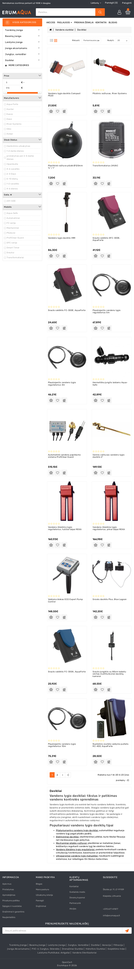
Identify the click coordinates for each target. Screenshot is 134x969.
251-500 (11, 201)
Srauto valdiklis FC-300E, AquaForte (67, 310)
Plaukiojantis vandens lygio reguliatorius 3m (62, 383)
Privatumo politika (11, 900)
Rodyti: (110, 40)
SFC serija (12, 242)
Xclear (10, 134)
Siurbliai (95, 945)
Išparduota (12, 164)
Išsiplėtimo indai (116, 949)
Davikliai (81, 29)
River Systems (14, 124)
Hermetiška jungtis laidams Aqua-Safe (110, 383)
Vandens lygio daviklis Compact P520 (64, 94)
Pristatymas (8, 889)
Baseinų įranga (37, 945)
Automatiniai (13, 218)
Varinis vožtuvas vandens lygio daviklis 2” (108, 456)
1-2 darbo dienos (15, 151)
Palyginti (127, 3)
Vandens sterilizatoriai (84, 952)
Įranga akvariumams (18, 949)
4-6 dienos (12, 188)
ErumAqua (62, 965)
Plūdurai (11, 233)
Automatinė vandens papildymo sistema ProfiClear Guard (64, 456)
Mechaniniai (13, 228)
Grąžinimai (41, 906)
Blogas (113, 22)
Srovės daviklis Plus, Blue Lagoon (110, 599)
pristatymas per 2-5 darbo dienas (20, 157)
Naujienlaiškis (8, 917)
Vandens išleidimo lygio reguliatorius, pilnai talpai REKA (109, 528)
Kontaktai (101, 22)
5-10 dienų (12, 179)
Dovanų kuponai (77, 897)
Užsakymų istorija (44, 895)
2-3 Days (11, 174)
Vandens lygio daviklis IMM (61, 238)
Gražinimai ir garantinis (13, 911)
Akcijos (50, 22)
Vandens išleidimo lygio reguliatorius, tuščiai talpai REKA (65, 528)
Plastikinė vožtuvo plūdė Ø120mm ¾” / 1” (65, 166)
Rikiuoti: (76, 40)
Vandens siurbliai (64, 29)
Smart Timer (13, 247)
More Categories (19, 65)
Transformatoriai (15, 257)
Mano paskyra (42, 889)
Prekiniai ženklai (84, 22)
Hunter (10, 109)
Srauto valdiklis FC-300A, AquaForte (67, 671)
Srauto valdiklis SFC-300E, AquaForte (106, 239)
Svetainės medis (77, 892)
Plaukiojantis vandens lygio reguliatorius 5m (107, 311)
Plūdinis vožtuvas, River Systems (110, 93)
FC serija (11, 223)
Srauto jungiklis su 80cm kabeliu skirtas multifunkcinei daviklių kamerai (109, 673)
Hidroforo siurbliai (95, 949)
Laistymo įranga (56, 945)
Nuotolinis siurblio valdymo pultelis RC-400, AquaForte (110, 745)
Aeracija (106, 945)
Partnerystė (75, 903)
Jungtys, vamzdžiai (78, 945)
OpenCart (67, 962)
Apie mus (6, 884)
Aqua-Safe (12, 213)
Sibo (9, 129)
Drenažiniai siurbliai (72, 949)
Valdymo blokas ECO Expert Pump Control (65, 600)
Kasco (10, 114)
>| (68, 775)
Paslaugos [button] (64, 22)
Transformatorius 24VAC (105, 165)
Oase (9, 119)
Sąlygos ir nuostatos (12, 906)
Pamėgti (40, 900)
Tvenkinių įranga (18, 945)
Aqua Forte (12, 104)
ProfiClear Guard (15, 238)
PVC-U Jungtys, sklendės (46, 949)
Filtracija (118, 945)
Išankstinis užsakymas (18, 146)
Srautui (10, 252)
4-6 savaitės (13, 169)
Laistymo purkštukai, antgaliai (53, 952)
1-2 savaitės (13, 184)
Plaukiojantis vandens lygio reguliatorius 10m (62, 745)
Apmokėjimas (8, 895)
